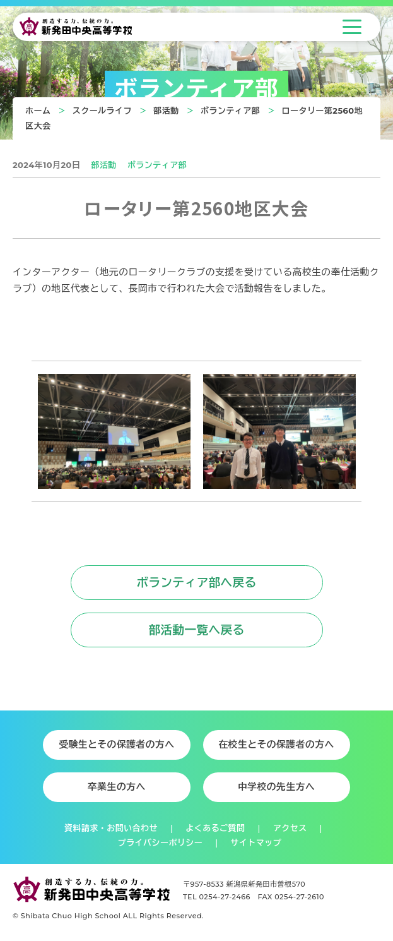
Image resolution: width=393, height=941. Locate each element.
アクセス (290, 828)
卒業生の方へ (117, 787)
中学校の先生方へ (276, 787)
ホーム (37, 110)
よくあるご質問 (215, 828)
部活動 (166, 110)
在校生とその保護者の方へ (276, 744)
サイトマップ (256, 842)
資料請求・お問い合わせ (111, 828)
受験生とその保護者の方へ (117, 744)
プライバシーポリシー (160, 842)
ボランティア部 (230, 110)
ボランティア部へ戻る (196, 582)
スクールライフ (102, 110)
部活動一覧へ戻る (196, 630)
